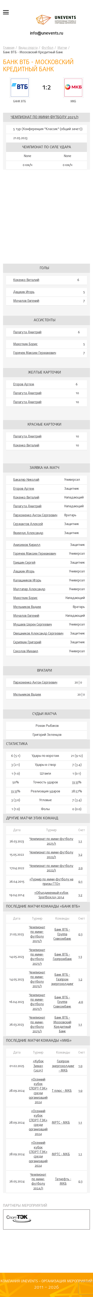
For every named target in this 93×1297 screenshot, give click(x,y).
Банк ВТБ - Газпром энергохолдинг (62, 979)
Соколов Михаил (25, 651)
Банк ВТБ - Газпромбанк (62, 957)
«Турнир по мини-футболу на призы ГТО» (51, 882)
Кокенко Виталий (26, 280)
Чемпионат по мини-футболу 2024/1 (38, 1182)
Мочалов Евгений (26, 301)
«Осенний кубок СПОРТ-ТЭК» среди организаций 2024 (38, 1091)
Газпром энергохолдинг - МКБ (63, 1066)
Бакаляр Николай (26, 480)
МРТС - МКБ (61, 1123)
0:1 (80, 882)
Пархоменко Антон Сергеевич (35, 515)
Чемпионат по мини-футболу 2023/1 (44, 117)
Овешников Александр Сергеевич (38, 633)
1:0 (80, 1066)
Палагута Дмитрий (27, 332)
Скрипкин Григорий (27, 642)
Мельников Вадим (27, 607)
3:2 (80, 855)
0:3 (80, 934)
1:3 (80, 957)
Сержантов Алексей (28, 524)
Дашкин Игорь (24, 292)
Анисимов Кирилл (26, 545)
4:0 (80, 1002)
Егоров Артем (23, 384)
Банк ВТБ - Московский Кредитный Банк (62, 1025)
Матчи (62, 48)
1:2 (80, 979)
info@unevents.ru (46, 33)
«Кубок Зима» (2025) (38, 1066)
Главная (8, 48)
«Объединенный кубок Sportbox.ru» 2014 (51, 895)
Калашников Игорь (27, 580)
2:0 (80, 868)
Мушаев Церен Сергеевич (32, 624)
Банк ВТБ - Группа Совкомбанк (62, 934)
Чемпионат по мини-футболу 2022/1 (51, 855)
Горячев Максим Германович (34, 353)
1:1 (80, 841)
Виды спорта (28, 48)
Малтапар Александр (29, 589)
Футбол (47, 48)
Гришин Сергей (24, 563)
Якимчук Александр (28, 533)
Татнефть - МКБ (63, 1181)
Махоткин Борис (25, 344)
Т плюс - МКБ (62, 1091)
